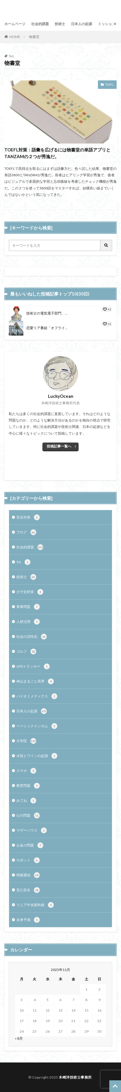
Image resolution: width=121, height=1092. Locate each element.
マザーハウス (31, 830)
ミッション (106, 24)
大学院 (26, 741)
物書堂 (34, 36)
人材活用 (28, 622)
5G (23, 562)
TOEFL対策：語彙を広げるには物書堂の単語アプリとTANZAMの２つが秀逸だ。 (57, 153)
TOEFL (109, 84)
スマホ (26, 771)
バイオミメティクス (36, 696)
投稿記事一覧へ (59, 446)
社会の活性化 (31, 637)
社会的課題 (40, 24)
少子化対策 (29, 592)
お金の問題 (29, 845)
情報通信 (28, 875)
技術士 (60, 24)
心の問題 (28, 815)
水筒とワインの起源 (36, 756)
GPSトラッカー (33, 666)
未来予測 (28, 920)
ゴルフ (26, 651)
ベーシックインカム (36, 726)
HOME (14, 36)
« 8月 (19, 1038)
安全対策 (28, 517)
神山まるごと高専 (35, 681)
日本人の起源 (81, 24)
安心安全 (28, 890)
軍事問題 (28, 607)
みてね (26, 801)
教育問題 (28, 786)
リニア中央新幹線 (35, 905)
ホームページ (14, 24)
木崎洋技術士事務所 (75, 1077)
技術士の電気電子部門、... (47, 313)
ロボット (28, 860)
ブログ (26, 532)
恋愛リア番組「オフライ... (47, 328)
